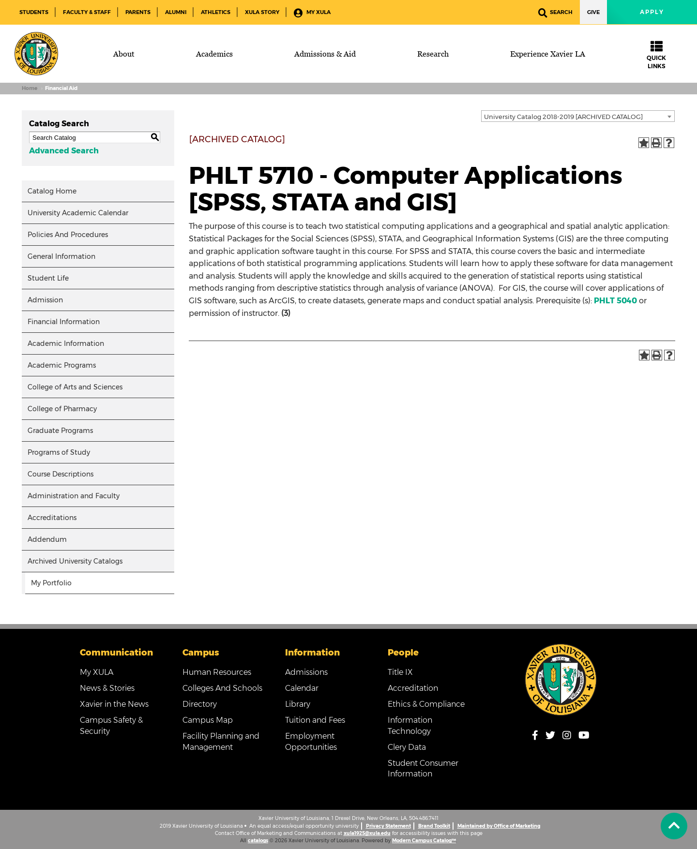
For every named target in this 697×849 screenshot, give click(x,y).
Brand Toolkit (434, 826)
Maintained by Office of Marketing (498, 826)
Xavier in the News (114, 704)
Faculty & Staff (87, 12)
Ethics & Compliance (426, 704)
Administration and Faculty (74, 496)
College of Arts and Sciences (75, 387)
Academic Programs (62, 365)
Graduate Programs (60, 430)
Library (297, 704)
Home (29, 88)
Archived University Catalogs (75, 561)
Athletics (215, 12)
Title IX (400, 672)
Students (33, 12)
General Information (61, 256)
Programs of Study (59, 452)
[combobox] (578, 116)
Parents (138, 12)
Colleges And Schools (222, 688)
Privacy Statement (388, 826)
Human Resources (216, 672)
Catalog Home (52, 191)
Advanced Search (64, 150)
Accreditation (413, 688)
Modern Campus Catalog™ (424, 840)
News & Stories (107, 688)
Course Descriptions (60, 474)
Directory (199, 704)
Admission (45, 300)
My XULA (312, 12)
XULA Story (262, 12)
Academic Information (66, 343)
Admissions (306, 672)
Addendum (47, 539)
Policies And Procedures (68, 234)
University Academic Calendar (78, 213)
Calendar (301, 688)
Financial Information (64, 321)
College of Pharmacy (62, 408)
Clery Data (407, 747)
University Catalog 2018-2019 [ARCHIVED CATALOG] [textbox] (563, 116)
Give (593, 12)
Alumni (175, 12)
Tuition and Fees (315, 720)
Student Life (48, 278)
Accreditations (52, 517)
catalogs (258, 840)
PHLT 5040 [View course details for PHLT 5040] (615, 300)
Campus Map (207, 720)
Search (555, 12)
